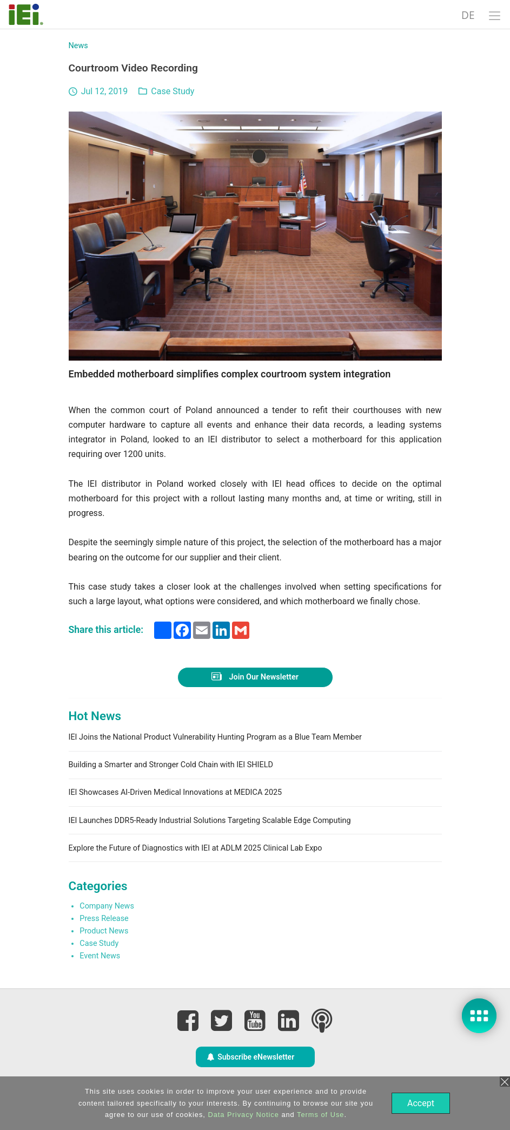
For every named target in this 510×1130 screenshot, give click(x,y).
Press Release (104, 918)
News (78, 45)
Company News (107, 906)
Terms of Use (319, 1115)
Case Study (172, 91)
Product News (104, 931)
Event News (100, 956)
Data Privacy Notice (242, 1115)
